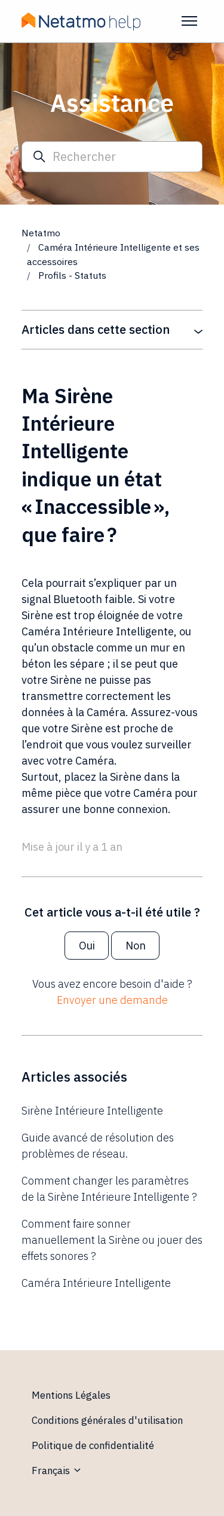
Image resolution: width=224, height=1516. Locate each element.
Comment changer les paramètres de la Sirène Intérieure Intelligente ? (109, 1189)
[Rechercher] (112, 157)
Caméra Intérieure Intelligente (96, 1283)
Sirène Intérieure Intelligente (92, 1111)
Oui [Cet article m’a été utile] (87, 945)
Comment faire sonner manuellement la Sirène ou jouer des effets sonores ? (112, 1240)
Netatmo (41, 233)
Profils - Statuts (72, 275)
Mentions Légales (71, 1395)
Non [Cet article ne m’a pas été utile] (135, 945)
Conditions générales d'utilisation (107, 1420)
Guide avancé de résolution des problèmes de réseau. (98, 1146)
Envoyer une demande (112, 1000)
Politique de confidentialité (93, 1445)
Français (57, 1470)
